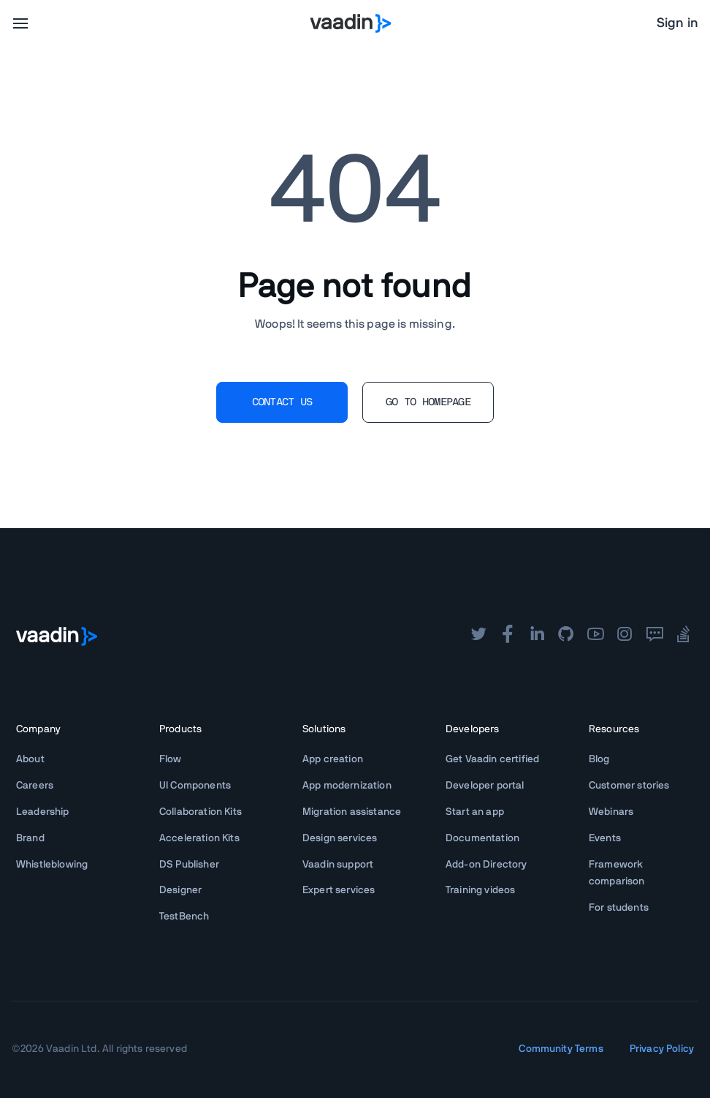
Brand (30, 838)
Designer (180, 890)
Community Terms (561, 1049)
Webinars (611, 812)
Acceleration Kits (199, 838)
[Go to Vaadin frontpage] (57, 636)
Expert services (338, 890)
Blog (599, 759)
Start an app (475, 812)
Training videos (480, 890)
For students (619, 908)
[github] (566, 635)
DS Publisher (189, 865)
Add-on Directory (486, 865)
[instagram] (624, 635)
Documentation (482, 838)
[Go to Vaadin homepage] (351, 23)
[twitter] (478, 635)
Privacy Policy (662, 1049)
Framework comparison (617, 873)
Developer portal (485, 786)
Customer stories (629, 786)
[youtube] (595, 635)
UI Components (195, 786)
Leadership (42, 812)
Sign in (677, 23)
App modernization (347, 786)
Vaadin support (337, 865)
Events (605, 838)
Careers (34, 786)
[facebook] (507, 635)
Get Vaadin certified (492, 759)
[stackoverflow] (683, 635)
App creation (332, 759)
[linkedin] (536, 635)
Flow (170, 759)
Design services (339, 838)
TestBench (184, 916)
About (30, 759)
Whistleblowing (52, 865)
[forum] (654, 635)
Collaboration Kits (200, 812)
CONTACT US (282, 402)
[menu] (20, 23)
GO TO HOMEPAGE (428, 402)
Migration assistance (351, 812)
